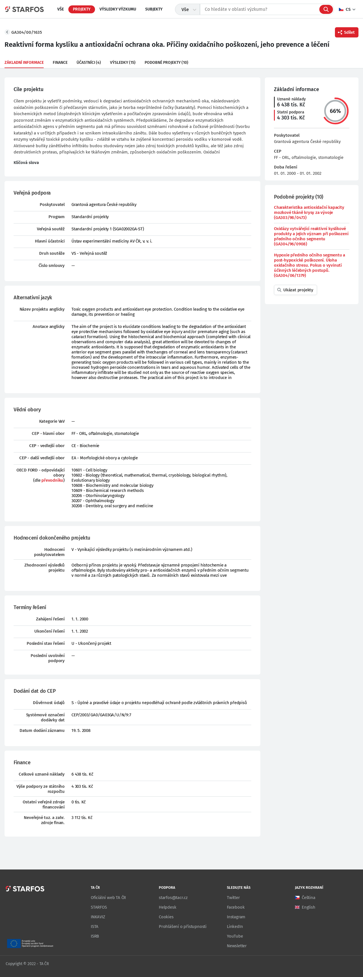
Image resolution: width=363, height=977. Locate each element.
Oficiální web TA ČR (108, 897)
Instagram (236, 916)
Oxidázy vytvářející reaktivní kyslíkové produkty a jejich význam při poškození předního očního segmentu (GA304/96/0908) (311, 236)
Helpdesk (167, 907)
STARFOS (99, 907)
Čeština (308, 897)
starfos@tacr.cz (173, 897)
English (308, 907)
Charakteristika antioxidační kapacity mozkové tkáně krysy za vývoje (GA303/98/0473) (309, 212)
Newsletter (237, 945)
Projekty (81, 9)
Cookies (166, 916)
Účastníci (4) (89, 62)
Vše (60, 9)
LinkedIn (235, 926)
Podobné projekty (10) (166, 62)
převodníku (52, 480)
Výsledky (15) (123, 62)
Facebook (235, 907)
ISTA (94, 926)
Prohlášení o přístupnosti (182, 926)
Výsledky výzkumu (118, 9)
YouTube (235, 936)
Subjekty (153, 9)
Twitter (233, 897)
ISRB (95, 936)
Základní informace (24, 62)
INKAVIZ (98, 916)
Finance (60, 62)
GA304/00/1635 (26, 32)
